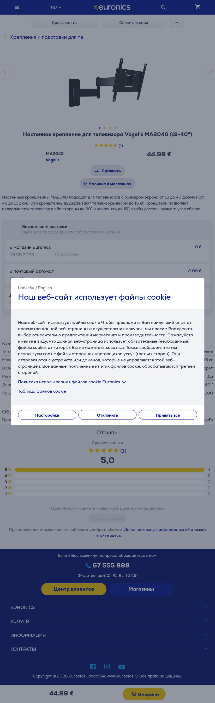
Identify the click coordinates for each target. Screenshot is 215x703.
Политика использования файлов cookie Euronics (73, 381)
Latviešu (26, 287)
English (45, 287)
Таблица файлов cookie (42, 391)
